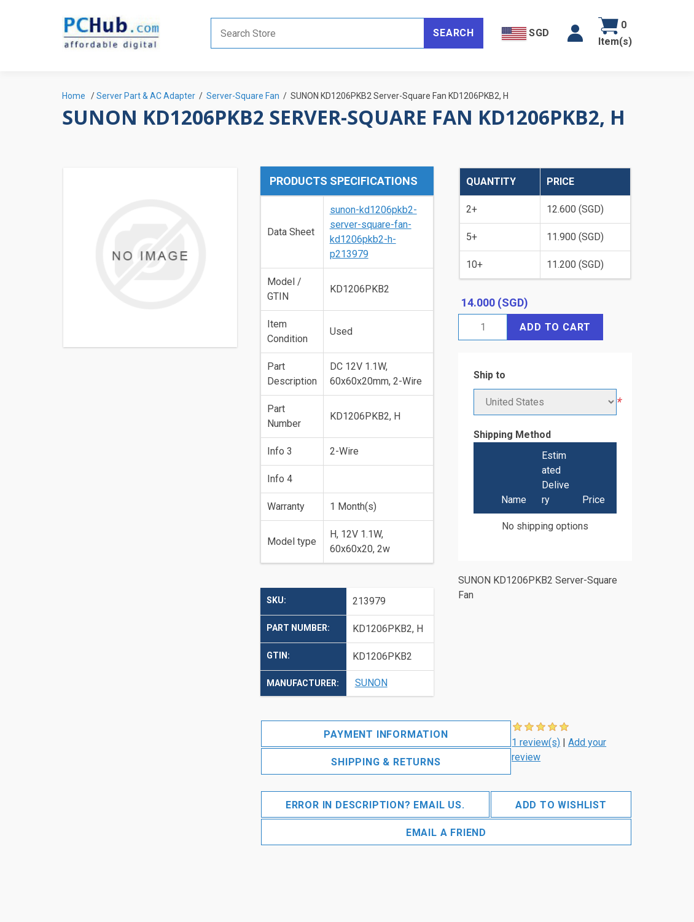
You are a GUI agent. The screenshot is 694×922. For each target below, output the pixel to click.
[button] (575, 33)
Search (453, 33)
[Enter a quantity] (482, 327)
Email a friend (446, 832)
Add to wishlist (561, 805)
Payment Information (386, 734)
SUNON (371, 683)
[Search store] (317, 33)
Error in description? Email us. (375, 805)
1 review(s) (536, 742)
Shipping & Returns (385, 762)
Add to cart (555, 327)
